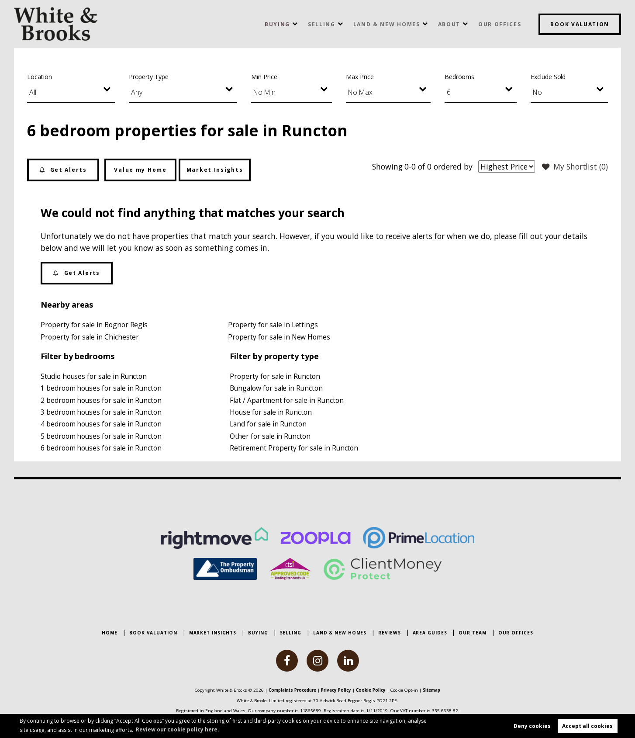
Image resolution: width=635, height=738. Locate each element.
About (449, 24)
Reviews (389, 633)
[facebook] (287, 661)
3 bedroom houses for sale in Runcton (102, 414)
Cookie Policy (374, 690)
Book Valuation (579, 24)
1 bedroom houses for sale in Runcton (102, 389)
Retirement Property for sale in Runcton (294, 450)
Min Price (264, 77)
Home (109, 633)
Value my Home (140, 169)
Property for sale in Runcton (275, 377)
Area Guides (430, 633)
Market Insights (214, 169)
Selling (321, 24)
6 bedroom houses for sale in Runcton (102, 450)
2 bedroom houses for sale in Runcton (102, 401)
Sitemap (437, 690)
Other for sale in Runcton (270, 438)
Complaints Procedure (289, 690)
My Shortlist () (575, 167)
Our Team (472, 633)
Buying (277, 24)
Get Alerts (63, 170)
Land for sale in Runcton (269, 426)
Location (39, 77)
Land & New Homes (386, 24)
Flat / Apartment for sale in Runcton (287, 401)
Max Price (360, 77)
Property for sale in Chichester (90, 337)
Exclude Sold (548, 77)
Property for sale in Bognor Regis (94, 324)
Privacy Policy (337, 690)
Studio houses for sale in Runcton (94, 377)
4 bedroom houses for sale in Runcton (102, 426)
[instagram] (317, 661)
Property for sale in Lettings (273, 324)
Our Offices (499, 24)
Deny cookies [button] (532, 725)
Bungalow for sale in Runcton (277, 389)
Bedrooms (460, 77)
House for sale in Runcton (271, 414)
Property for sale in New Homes (279, 337)
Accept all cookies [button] (587, 725)
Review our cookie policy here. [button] (178, 729)
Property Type (149, 77)
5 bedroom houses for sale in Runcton (102, 438)
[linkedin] (348, 661)
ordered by (451, 166)
